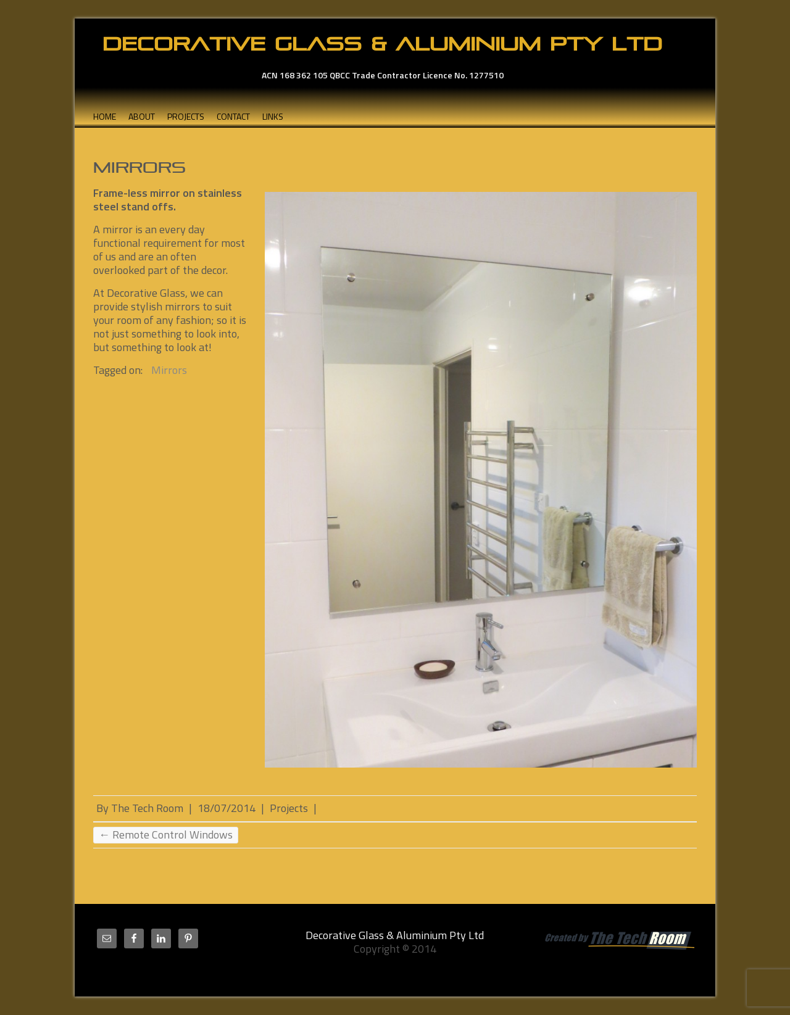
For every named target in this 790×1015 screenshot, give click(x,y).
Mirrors (169, 370)
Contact (233, 116)
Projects (185, 116)
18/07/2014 (227, 808)
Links (272, 116)
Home (104, 116)
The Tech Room (147, 808)
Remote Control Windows (166, 835)
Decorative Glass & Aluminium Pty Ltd (382, 44)
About (141, 116)
